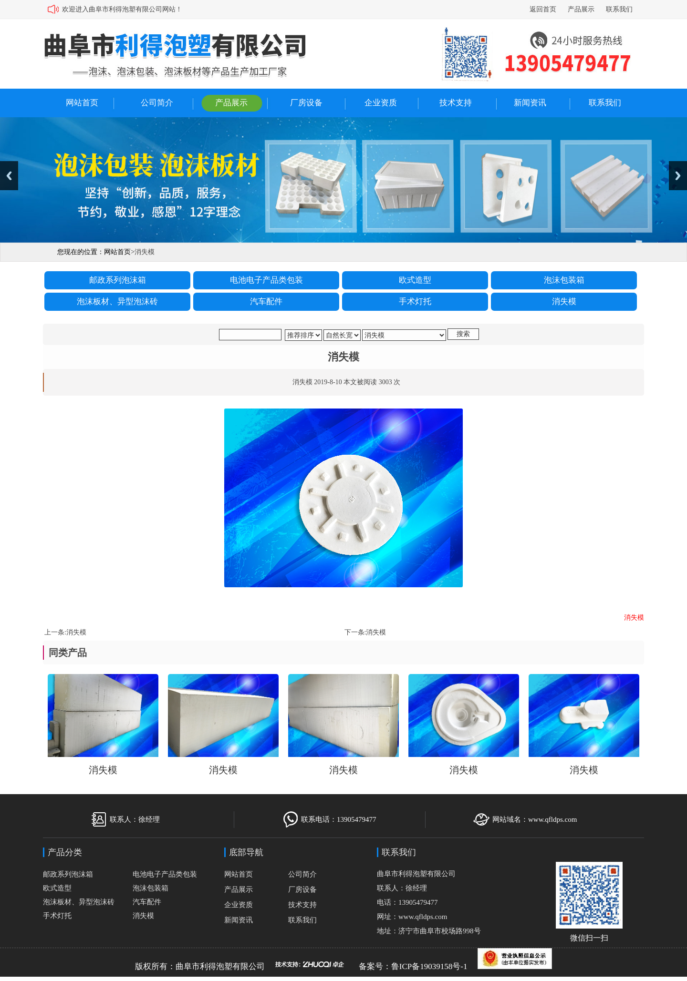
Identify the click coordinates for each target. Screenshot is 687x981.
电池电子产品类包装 (165, 874)
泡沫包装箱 (150, 888)
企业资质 (380, 102)
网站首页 (82, 102)
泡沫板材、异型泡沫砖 (78, 902)
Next (678, 175)
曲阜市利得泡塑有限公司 (220, 966)
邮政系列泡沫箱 (68, 874)
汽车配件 (147, 902)
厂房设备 (306, 102)
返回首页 (543, 9)
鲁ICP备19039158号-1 (429, 966)
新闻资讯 (530, 102)
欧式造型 (57, 888)
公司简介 (157, 102)
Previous (9, 175)
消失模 (76, 632)
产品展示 (581, 9)
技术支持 (455, 102)
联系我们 (619, 9)
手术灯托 (57, 916)
